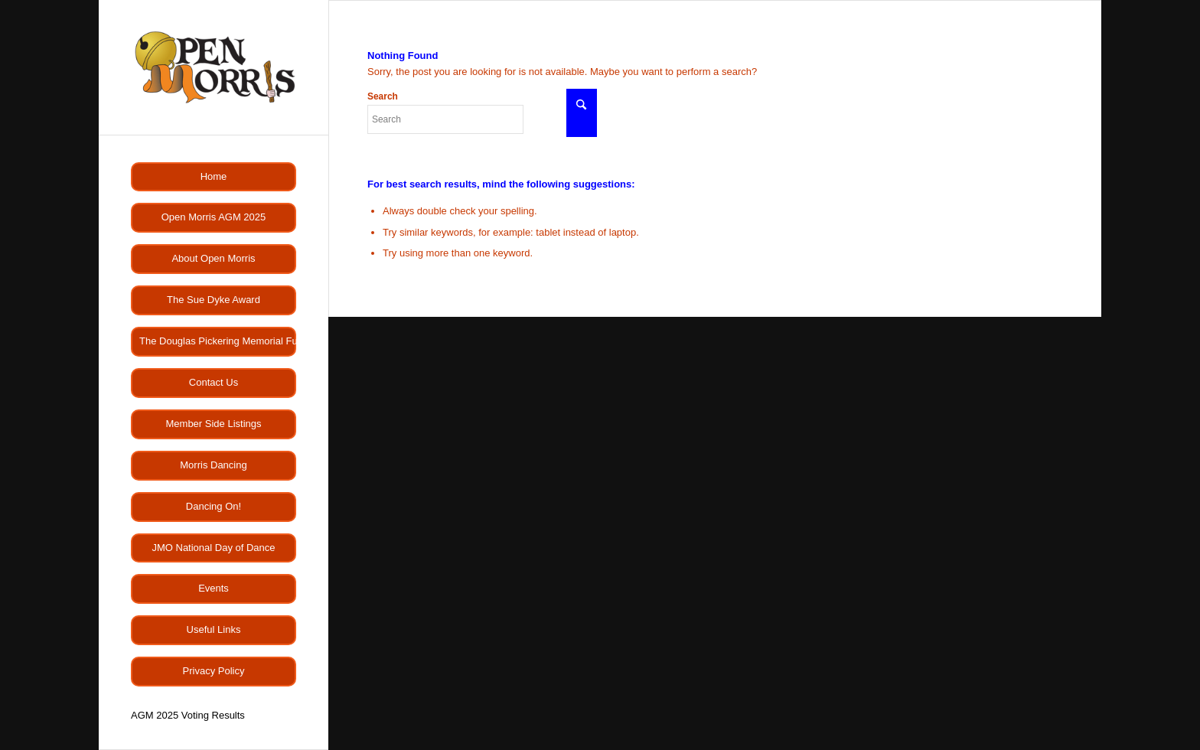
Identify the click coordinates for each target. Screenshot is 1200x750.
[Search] (445, 119)
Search (445, 112)
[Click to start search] (581, 113)
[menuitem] (213, 177)
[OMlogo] (213, 67)
